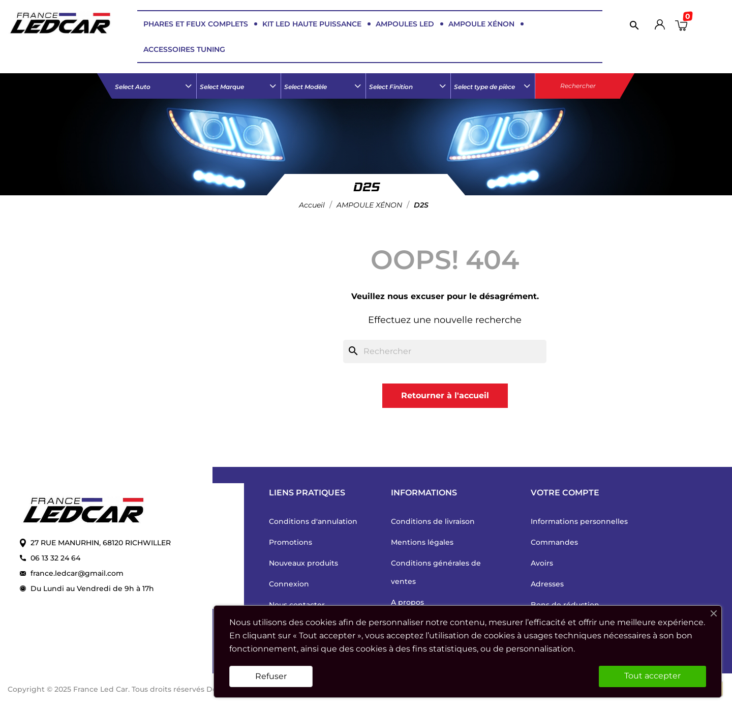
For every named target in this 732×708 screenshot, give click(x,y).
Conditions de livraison (433, 521)
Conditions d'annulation (313, 521)
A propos (407, 602)
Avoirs (542, 563)
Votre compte (565, 492)
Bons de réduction (565, 604)
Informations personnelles (579, 521)
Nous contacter (297, 604)
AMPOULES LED (405, 23)
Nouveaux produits (303, 563)
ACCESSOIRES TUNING (184, 49)
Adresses (547, 583)
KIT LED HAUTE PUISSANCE (311, 23)
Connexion (289, 583)
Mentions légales (422, 542)
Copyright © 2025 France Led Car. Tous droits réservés (107, 689)
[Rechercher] (632, 25)
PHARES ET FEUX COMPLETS (195, 23)
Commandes (554, 542)
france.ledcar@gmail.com (77, 573)
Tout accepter (652, 676)
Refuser (271, 676)
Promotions (290, 542)
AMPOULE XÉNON (481, 23)
